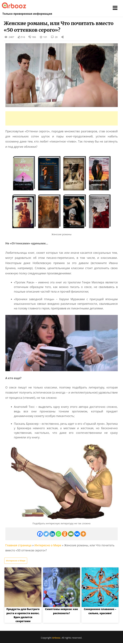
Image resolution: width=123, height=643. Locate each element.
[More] (83, 534)
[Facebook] (40, 534)
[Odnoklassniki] (64, 534)
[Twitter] (46, 534)
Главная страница (18, 545)
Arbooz (56, 637)
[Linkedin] (52, 534)
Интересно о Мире (47, 545)
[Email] (71, 534)
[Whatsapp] (58, 534)
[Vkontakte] (77, 534)
